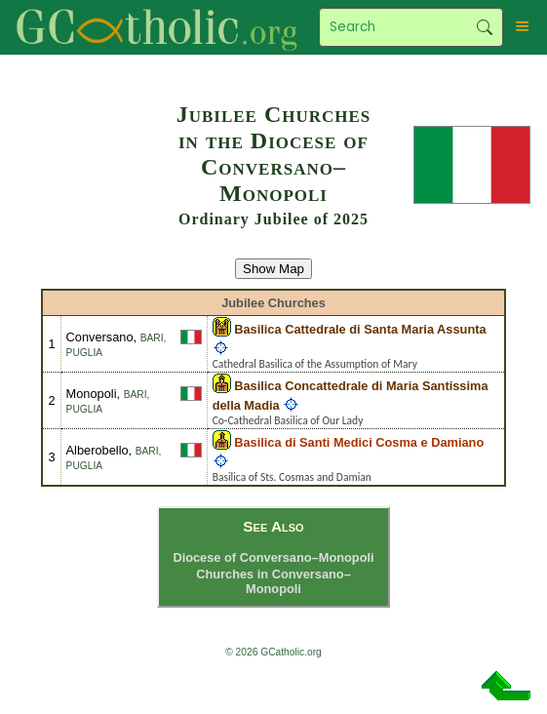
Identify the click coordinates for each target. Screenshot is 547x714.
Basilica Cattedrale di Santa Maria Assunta (360, 329)
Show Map (273, 268)
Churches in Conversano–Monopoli (273, 581)
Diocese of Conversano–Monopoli (273, 557)
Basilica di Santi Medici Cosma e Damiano (359, 442)
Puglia (84, 352)
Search (484, 27)
